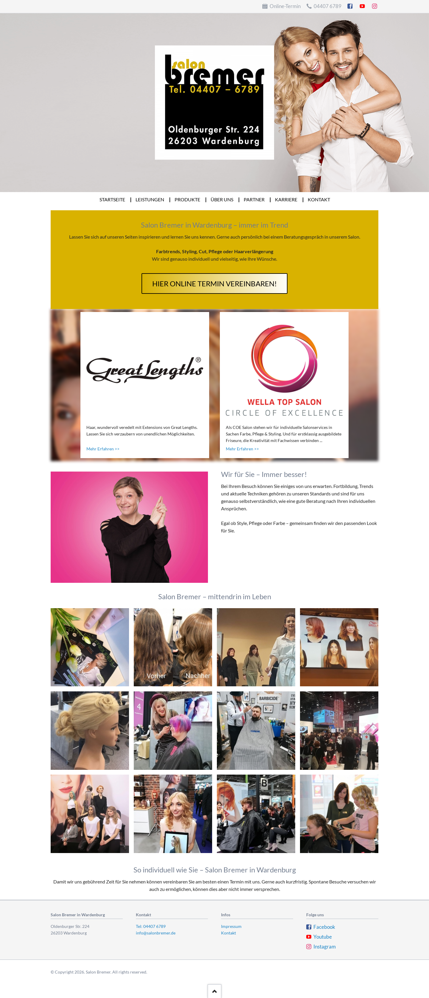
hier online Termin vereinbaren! (214, 283)
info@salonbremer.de (155, 932)
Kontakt (319, 199)
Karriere (286, 199)
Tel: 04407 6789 (151, 926)
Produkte (188, 199)
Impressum (231, 926)
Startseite (113, 199)
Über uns (222, 199)
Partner (254, 199)
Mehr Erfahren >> (102, 448)
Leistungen (150, 199)
